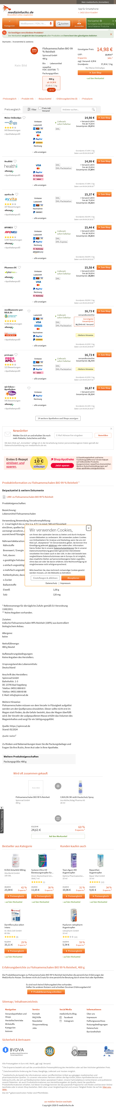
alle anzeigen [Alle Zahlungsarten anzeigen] (40, 152)
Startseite (6, 41)
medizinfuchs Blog (68, 1013)
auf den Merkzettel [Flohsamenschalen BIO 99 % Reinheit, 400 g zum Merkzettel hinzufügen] (95, 78)
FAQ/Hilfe (36, 1017)
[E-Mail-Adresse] (73, 435)
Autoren (9, 1031)
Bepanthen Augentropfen (95, 871)
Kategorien (9, 23)
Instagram (67, 1020)
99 (71, 48)
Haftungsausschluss (96, 1020)
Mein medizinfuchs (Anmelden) (95, 2)
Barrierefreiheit (94, 1031)
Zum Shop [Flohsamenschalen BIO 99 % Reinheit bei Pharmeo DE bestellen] (103, 267)
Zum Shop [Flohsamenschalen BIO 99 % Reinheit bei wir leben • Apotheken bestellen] (103, 388)
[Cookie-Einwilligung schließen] (89, 528)
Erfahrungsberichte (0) (67, 98)
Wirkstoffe (10, 1023)
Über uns (91, 1013)
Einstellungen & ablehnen (45, 577)
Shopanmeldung (40, 1024)
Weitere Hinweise (85, 335)
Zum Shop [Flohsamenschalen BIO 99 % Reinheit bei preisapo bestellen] (103, 354)
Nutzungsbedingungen (97, 1024)
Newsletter (37, 1020)
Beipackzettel (45, 98)
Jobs (34, 1027)
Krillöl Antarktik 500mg (15, 870)
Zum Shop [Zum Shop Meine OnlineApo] (89, 72)
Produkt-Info (28, 98)
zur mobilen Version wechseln (58, 1101)
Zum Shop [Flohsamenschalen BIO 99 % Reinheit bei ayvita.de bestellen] (103, 194)
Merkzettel (93, 20)
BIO (67, 48)
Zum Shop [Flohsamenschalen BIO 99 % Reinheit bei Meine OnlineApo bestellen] (103, 117)
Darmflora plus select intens (14, 926)
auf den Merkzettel (14, 901)
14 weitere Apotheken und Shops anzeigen (58, 418)
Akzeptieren (73, 577)
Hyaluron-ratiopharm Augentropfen (72, 926)
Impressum (65, 583)
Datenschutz (51, 583)
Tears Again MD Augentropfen (70, 871)
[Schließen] (111, 34)
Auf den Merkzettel (58, 836)
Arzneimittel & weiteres (23, 41)
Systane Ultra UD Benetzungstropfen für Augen (41, 871)
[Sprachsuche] (50, 24)
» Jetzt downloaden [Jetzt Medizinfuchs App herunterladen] (88, 12)
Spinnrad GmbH (49, 55)
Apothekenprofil (13, 134)
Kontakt (36, 1013)
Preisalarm (87, 98)
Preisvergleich (9, 98)
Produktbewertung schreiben (46, 991)
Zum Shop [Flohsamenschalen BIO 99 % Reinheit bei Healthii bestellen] (103, 161)
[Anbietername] (76, 109)
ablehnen (53, 545)
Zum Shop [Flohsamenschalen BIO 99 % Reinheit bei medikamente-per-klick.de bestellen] (103, 311)
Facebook (66, 1017)
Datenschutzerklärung (64, 548)
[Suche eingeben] (33, 24)
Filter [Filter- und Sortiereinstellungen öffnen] (31, 109)
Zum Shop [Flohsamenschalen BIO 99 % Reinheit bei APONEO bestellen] (103, 227)
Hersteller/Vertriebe (14, 1020)
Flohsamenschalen (53, 48)
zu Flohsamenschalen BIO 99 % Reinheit (30, 497)
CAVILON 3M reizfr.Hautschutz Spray (77, 797)
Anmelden (79, 24)
